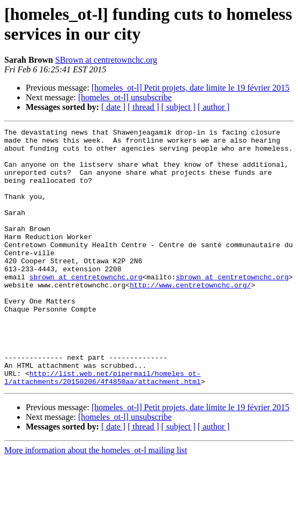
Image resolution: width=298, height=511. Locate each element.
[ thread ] (143, 107)
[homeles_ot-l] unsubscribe (125, 97)
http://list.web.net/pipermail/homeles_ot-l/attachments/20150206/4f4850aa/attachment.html (102, 428)
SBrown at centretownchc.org (106, 59)
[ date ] (113, 107)
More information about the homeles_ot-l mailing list (95, 501)
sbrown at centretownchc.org (86, 307)
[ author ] (214, 107)
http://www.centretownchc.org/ (190, 317)
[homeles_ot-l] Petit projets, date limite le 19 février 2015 (190, 87)
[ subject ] (178, 107)
